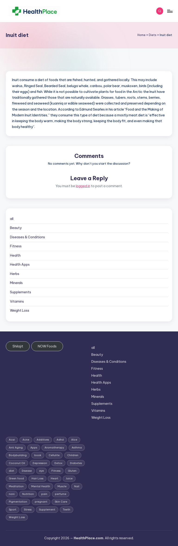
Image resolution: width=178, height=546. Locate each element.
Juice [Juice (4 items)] (69, 478)
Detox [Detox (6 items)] (58, 463)
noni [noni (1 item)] (12, 494)
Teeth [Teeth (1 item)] (66, 509)
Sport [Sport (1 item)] (12, 509)
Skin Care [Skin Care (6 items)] (61, 501)
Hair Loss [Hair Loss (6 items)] (37, 478)
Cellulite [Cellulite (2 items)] (54, 455)
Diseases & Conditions (27, 237)
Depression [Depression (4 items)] (40, 463)
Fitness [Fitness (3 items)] (55, 470)
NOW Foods (47, 346)
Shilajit (18, 346)
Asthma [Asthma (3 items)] (77, 447)
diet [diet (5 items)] (11, 470)
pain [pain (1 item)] (44, 494)
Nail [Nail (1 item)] (76, 486)
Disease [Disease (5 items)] (27, 470)
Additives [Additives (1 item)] (43, 439)
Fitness (16, 246)
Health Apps (20, 264)
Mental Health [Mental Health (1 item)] (40, 486)
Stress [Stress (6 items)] (28, 509)
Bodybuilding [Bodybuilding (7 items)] (18, 455)
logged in (83, 186)
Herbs (14, 274)
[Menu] (169, 11)
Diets (152, 35)
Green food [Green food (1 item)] (16, 478)
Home (141, 35)
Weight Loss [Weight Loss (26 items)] (17, 517)
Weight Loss (19, 310)
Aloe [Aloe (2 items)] (74, 439)
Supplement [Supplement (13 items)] (47, 509)
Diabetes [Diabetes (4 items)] (76, 463)
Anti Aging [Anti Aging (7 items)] (16, 447)
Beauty (16, 228)
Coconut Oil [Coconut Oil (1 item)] (17, 463)
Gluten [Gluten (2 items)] (72, 470)
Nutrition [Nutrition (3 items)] (28, 494)
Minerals (16, 283)
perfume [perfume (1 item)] (60, 494)
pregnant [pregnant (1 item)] (41, 501)
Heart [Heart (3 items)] (54, 478)
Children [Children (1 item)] (72, 455)
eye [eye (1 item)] (41, 470)
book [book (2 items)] (37, 455)
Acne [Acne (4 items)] (25, 439)
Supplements (20, 292)
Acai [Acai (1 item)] (12, 439)
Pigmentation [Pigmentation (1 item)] (18, 501)
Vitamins (17, 301)
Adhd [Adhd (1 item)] (60, 439)
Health (15, 255)
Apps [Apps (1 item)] (33, 447)
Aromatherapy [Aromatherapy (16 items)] (54, 447)
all (11, 219)
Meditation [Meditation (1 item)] (16, 486)
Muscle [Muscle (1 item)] (62, 486)
